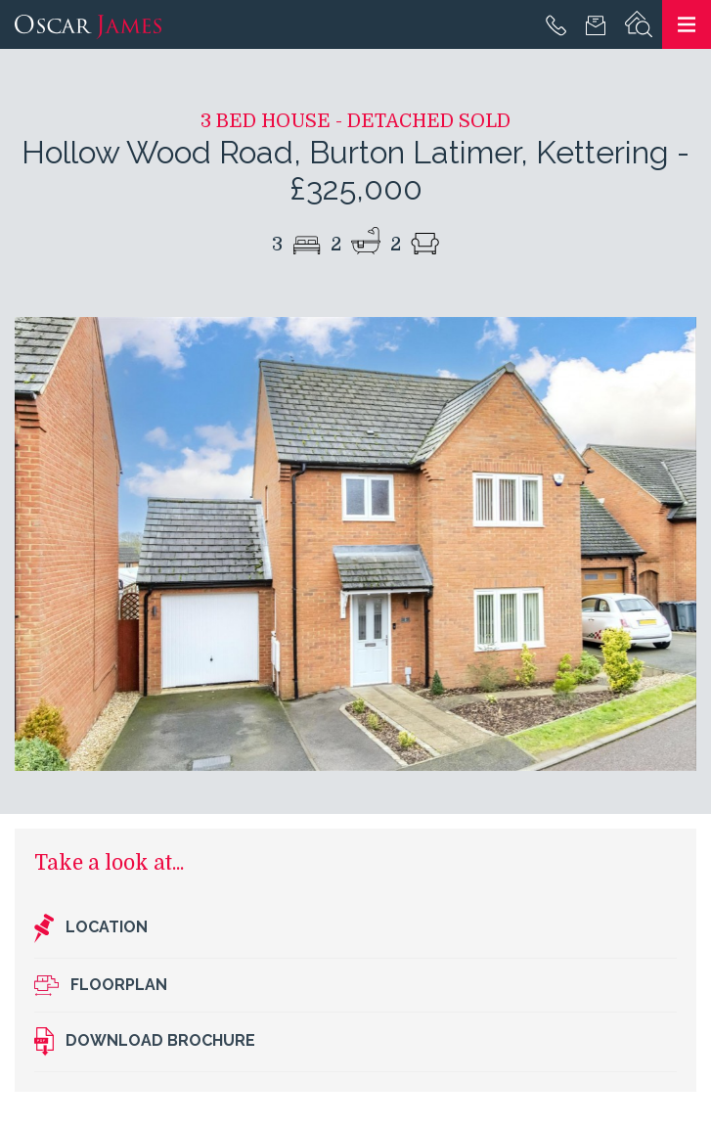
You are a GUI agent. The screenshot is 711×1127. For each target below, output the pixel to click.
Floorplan (100, 985)
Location (91, 928)
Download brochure (144, 1042)
